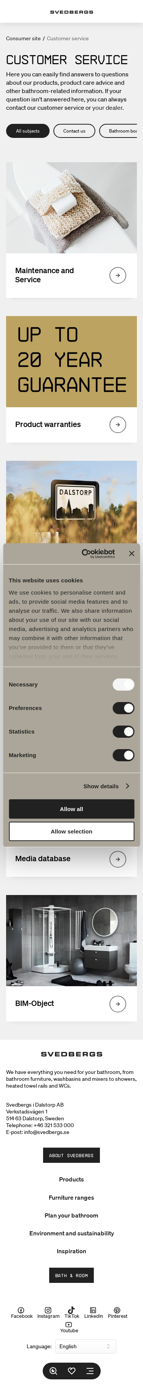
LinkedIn (93, 1312)
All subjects (28, 131)
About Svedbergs (71, 1155)
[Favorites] (71, 1371)
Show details (101, 786)
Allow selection (71, 831)
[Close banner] (131, 553)
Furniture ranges (71, 1197)
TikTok (71, 1312)
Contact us (74, 131)
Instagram (48, 1312)
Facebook (22, 1312)
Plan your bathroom (71, 1215)
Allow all (71, 809)
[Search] (53, 1371)
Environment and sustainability (71, 1233)
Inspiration (71, 1251)
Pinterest (117, 1312)
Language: (39, 1346)
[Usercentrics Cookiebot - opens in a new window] (85, 554)
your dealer (107, 107)
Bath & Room (71, 1275)
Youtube (69, 1327)
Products (71, 1179)
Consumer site (23, 38)
